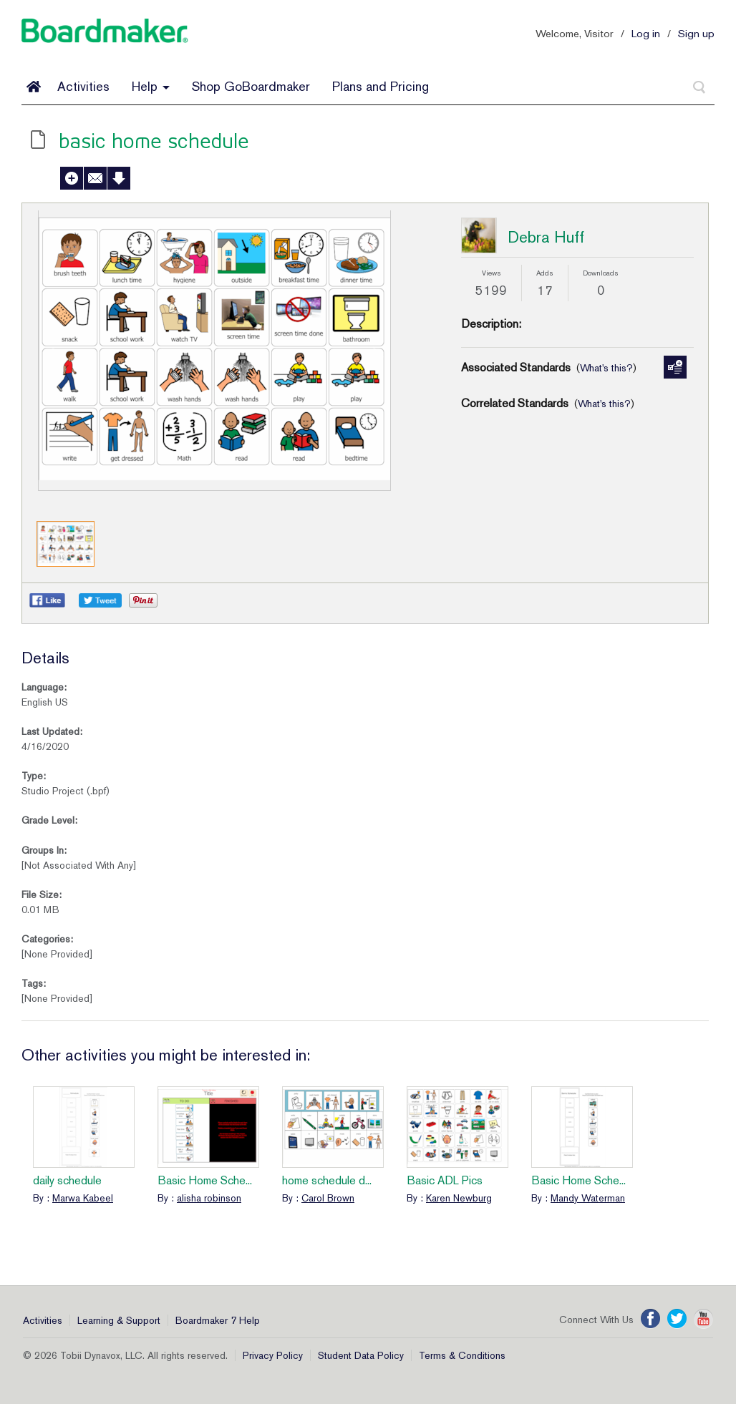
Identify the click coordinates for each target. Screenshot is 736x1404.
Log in (645, 33)
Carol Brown (327, 1198)
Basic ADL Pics (445, 1180)
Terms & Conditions (462, 1355)
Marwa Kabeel (82, 1198)
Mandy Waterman (588, 1198)
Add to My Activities (71, 178)
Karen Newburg (459, 1198)
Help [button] (151, 86)
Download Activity (118, 178)
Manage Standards (675, 367)
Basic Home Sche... (205, 1180)
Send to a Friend (95, 178)
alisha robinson (209, 1198)
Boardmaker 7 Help (217, 1320)
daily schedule (67, 1180)
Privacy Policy (273, 1355)
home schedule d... (327, 1180)
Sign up (696, 33)
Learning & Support (118, 1320)
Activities (83, 86)
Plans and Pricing (380, 86)
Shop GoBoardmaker (251, 86)
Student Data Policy (361, 1355)
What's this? (606, 368)
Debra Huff (546, 237)
